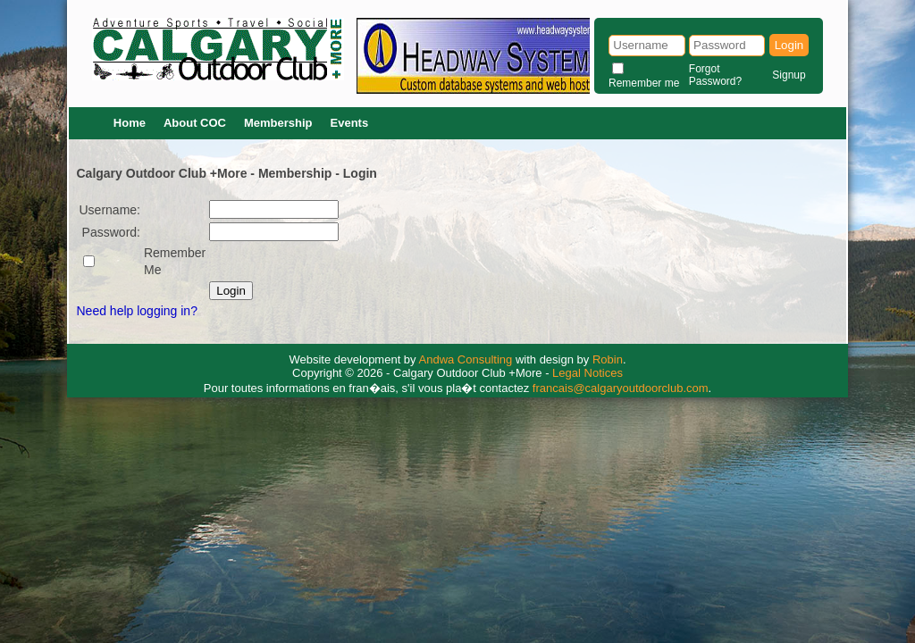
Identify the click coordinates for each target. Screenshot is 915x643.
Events (350, 122)
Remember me (644, 83)
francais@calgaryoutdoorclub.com (621, 388)
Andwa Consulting (466, 359)
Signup (788, 75)
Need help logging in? (137, 311)
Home (129, 122)
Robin (607, 359)
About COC (195, 122)
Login (789, 45)
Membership (278, 122)
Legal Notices (587, 373)
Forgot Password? (715, 75)
